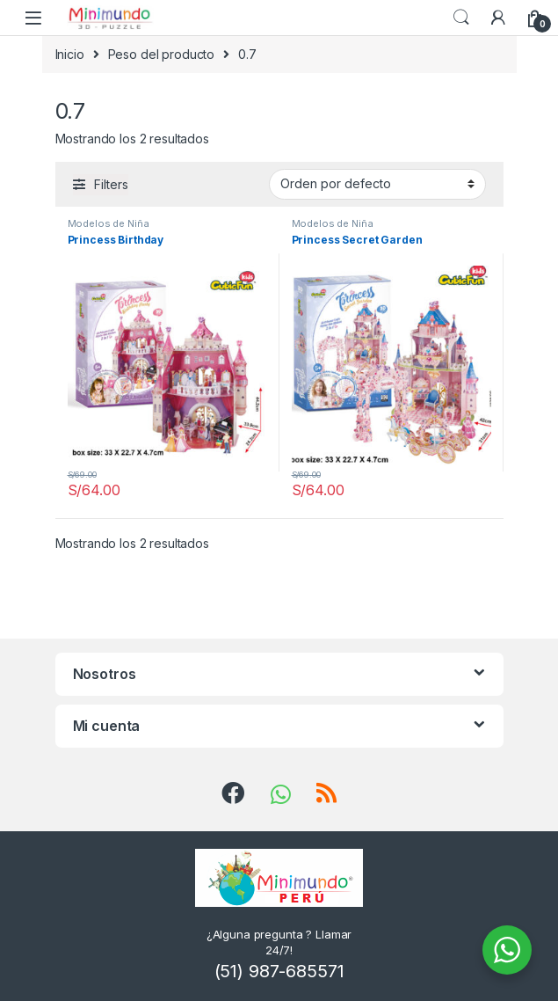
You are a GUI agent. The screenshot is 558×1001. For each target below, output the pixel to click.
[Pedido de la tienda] (377, 184)
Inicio (69, 54)
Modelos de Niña (108, 223)
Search (461, 17)
